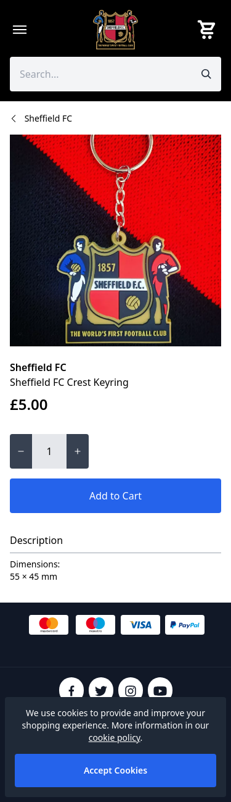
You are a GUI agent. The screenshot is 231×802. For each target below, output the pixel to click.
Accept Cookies (115, 770)
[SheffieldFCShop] (116, 29)
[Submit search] (206, 74)
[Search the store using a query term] (101, 74)
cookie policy (114, 737)
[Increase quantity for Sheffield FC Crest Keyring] (78, 451)
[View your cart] (209, 30)
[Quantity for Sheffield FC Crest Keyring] (49, 451)
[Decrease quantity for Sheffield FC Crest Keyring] (21, 451)
